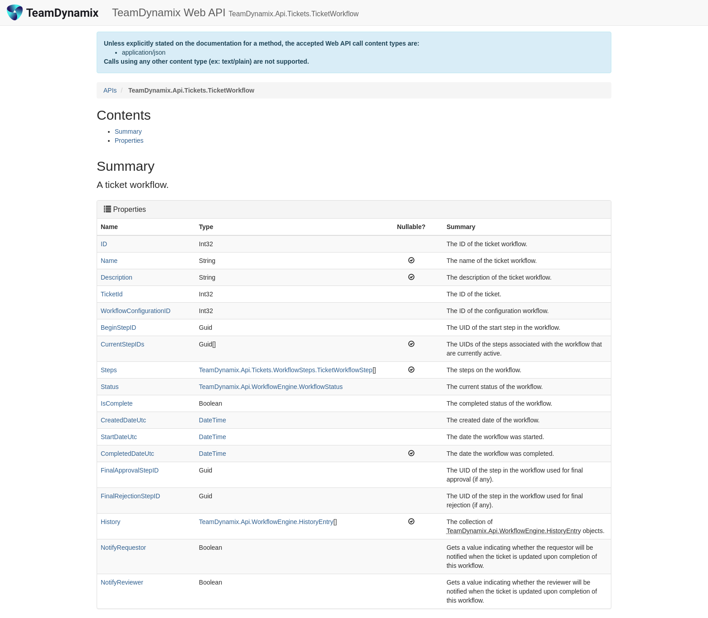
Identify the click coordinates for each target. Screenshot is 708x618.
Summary (128, 131)
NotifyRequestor (123, 547)
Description (116, 277)
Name (109, 260)
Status (110, 386)
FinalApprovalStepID (129, 470)
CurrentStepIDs (122, 344)
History (111, 521)
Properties (129, 140)
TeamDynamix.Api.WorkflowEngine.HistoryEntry (266, 521)
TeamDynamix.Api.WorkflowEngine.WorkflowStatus (271, 386)
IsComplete (117, 403)
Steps (109, 370)
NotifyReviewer (122, 582)
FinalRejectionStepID (130, 496)
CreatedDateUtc (123, 420)
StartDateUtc (119, 436)
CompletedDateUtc (127, 453)
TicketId (112, 294)
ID (104, 244)
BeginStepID (118, 327)
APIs (110, 90)
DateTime (212, 420)
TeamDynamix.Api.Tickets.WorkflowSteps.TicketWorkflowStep (286, 370)
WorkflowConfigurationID (136, 310)
